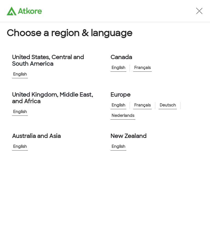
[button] (199, 11)
